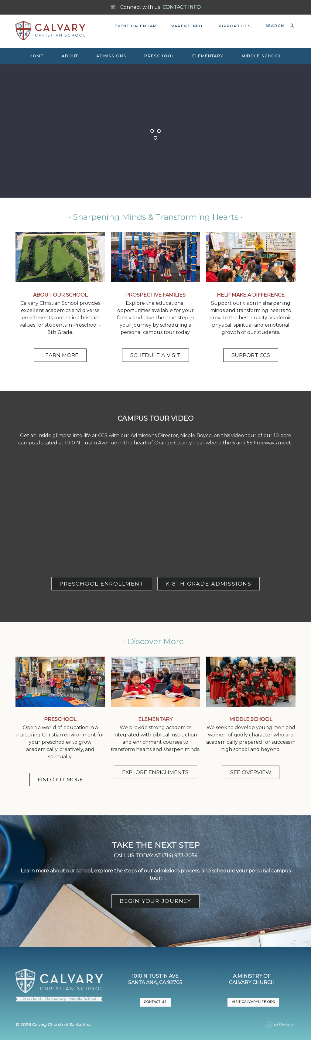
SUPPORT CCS (250, 355)
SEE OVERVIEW (250, 772)
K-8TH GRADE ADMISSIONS (208, 583)
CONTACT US (155, 1002)
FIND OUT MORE (60, 779)
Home (36, 56)
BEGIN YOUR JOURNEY (155, 901)
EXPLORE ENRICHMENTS (155, 772)
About (70, 56)
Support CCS (234, 26)
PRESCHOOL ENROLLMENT (102, 583)
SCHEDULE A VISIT (155, 355)
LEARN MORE (60, 355)
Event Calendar (135, 26)
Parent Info (187, 26)
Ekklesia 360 (280, 1025)
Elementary (208, 56)
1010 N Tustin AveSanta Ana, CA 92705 (155, 979)
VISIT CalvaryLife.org (253, 1002)
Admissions (111, 56)
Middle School (262, 56)
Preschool (159, 56)
